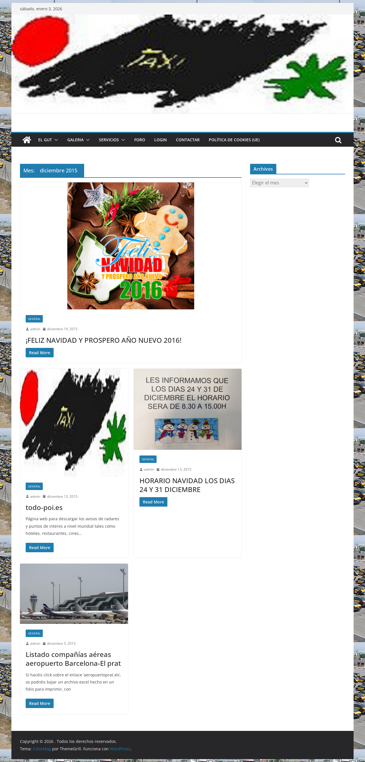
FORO (139, 139)
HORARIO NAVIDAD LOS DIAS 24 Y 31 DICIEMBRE (187, 485)
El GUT (45, 139)
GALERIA (75, 139)
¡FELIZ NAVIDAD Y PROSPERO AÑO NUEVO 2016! (103, 340)
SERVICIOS (109, 139)
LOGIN (160, 139)
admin (35, 328)
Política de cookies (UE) (234, 139)
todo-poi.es (44, 507)
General (34, 319)
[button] (55, 140)
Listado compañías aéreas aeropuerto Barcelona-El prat (73, 659)
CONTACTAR (188, 139)
